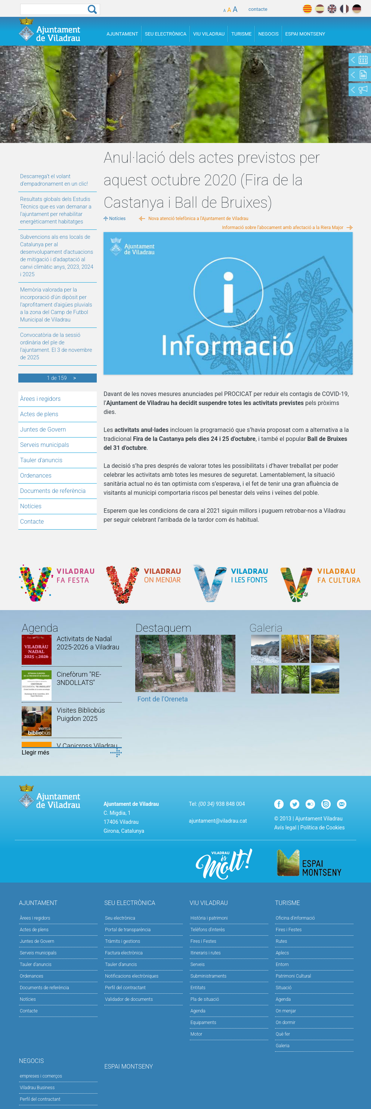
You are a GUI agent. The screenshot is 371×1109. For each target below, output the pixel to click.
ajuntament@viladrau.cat (218, 821)
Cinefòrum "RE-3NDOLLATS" (79, 678)
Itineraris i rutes (206, 953)
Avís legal (285, 828)
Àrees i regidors (40, 398)
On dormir (285, 1022)
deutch (356, 8)
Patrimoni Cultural (293, 976)
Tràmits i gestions (122, 941)
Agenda (198, 1011)
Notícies (30, 506)
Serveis (198, 964)
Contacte (32, 521)
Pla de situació (205, 999)
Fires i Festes (203, 941)
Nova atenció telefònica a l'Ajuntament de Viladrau (198, 218)
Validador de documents (129, 999)
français (344, 8)
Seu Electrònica (165, 34)
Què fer (283, 1034)
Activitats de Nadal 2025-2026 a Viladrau (88, 643)
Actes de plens (39, 414)
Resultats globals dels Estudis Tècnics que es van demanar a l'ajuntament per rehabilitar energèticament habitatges (56, 210)
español (319, 8)
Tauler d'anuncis (41, 460)
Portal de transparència (128, 929)
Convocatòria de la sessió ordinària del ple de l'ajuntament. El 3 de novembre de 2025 (56, 346)
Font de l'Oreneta (162, 699)
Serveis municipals (44, 444)
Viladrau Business (37, 1087)
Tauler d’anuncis (121, 964)
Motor (196, 1034)
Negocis (268, 34)
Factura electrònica (123, 953)
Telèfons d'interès (208, 929)
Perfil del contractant (125, 987)
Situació (283, 987)
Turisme (241, 34)
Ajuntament (122, 34)
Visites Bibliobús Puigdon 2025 (81, 714)
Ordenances (36, 475)
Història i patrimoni (209, 918)
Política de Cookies (322, 828)
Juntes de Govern (43, 429)
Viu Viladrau (209, 34)
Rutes (281, 941)
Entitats (198, 987)
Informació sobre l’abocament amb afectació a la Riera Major (282, 227)
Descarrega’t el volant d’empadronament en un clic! (54, 180)
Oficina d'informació (295, 918)
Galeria (283, 1045)
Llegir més (35, 752)
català (307, 8)
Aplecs (282, 953)
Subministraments (209, 976)
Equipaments (203, 1022)
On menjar (286, 1011)
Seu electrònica (120, 918)
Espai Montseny (305, 34)
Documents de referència (53, 490)
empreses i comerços (41, 1076)
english (332, 8)
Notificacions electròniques (131, 976)
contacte (258, 9)
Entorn (282, 964)
